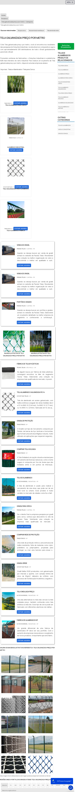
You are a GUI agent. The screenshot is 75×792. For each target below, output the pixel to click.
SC (34, 703)
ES (20, 703)
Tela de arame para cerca (64, 82)
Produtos (37, 752)
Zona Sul (33, 720)
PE (43, 703)
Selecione (4, 703)
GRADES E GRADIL (63, 133)
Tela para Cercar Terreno (37, 776)
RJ (11, 703)
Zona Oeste (25, 720)
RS (38, 703)
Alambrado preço (63, 74)
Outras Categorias (64, 118)
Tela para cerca (22, 30)
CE (52, 703)
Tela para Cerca (29, 69)
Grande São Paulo (52, 720)
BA (47, 703)
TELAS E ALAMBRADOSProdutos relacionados (65, 57)
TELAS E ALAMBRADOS (64, 125)
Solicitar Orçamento (66, 46)
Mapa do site (37, 756)
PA (69, 703)
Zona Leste (42, 720)
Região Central (6, 720)
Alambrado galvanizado (65, 103)
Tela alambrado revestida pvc (36, 30)
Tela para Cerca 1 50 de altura (37, 765)
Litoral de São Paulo (65, 720)
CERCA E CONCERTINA (64, 129)
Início (37, 745)
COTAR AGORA (10, 108)
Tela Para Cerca (37, 762)
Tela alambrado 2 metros (63, 107)
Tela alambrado (63, 70)
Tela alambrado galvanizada (63, 88)
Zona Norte (16, 720)
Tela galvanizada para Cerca (37, 769)
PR (29, 703)
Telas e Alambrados (15, 69)
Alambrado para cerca (65, 78)
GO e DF (58, 703)
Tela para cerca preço (65, 93)
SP (24, 703)
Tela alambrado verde (53, 30)
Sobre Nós (37, 749)
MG (16, 703)
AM (64, 703)
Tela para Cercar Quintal (37, 772)
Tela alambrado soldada (63, 97)
